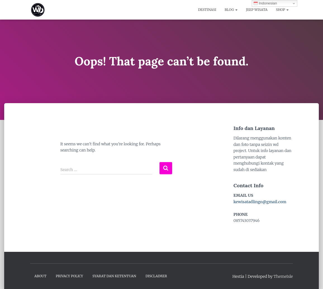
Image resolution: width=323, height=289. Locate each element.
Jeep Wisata (257, 10)
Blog (231, 10)
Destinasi (207, 10)
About (40, 276)
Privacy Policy (69, 276)
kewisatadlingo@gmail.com (259, 201)
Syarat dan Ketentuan (114, 276)
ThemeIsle (283, 276)
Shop (282, 10)
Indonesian (265, 3)
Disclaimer (156, 276)
